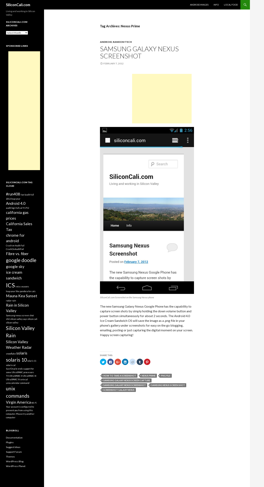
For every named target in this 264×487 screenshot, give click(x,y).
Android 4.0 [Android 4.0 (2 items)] (15, 203)
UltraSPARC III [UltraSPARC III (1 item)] (29, 376)
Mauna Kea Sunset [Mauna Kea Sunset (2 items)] (21, 296)
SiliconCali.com (18, 5)
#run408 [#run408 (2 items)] (13, 194)
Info (216, 4)
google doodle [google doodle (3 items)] (21, 260)
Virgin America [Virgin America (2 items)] (18, 402)
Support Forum (14, 451)
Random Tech (122, 41)
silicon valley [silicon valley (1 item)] (12, 322)
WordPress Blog (14, 461)
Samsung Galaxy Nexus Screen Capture (126, 380)
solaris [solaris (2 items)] (21, 353)
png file (165, 375)
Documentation (14, 437)
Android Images (199, 4)
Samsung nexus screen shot (168, 385)
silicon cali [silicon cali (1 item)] (32, 319)
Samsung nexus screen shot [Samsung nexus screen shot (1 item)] (20, 315)
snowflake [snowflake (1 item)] (11, 353)
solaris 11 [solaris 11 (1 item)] (31, 360)
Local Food (231, 4)
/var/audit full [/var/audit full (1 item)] (27, 194)
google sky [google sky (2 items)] (15, 266)
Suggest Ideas (13, 447)
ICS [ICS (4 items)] (10, 285)
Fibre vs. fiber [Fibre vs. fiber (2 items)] (17, 253)
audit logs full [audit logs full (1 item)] (12, 208)
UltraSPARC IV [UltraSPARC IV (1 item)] (13, 379)
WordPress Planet (15, 466)
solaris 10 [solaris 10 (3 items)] (16, 360)
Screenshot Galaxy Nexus (118, 390)
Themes (10, 456)
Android (106, 41)
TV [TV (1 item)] (7, 376)
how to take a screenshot (119, 375)
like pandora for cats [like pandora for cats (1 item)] (26, 291)
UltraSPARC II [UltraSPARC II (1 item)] (15, 376)
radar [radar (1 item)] (9, 300)
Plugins (10, 442)
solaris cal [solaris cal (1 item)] (10, 365)
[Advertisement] (162, 98)
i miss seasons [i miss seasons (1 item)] (22, 286)
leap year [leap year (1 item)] (10, 291)
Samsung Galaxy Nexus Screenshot (139, 52)
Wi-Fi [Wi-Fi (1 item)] (34, 402)
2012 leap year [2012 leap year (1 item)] (13, 198)
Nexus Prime (149, 375)
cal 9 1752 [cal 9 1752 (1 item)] (24, 208)
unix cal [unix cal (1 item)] (24, 379)
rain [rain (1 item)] (14, 300)
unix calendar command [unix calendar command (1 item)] (17, 383)
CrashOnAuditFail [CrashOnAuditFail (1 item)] (15, 249)
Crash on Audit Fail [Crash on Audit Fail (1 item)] (15, 245)
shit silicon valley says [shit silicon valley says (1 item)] (16, 319)
